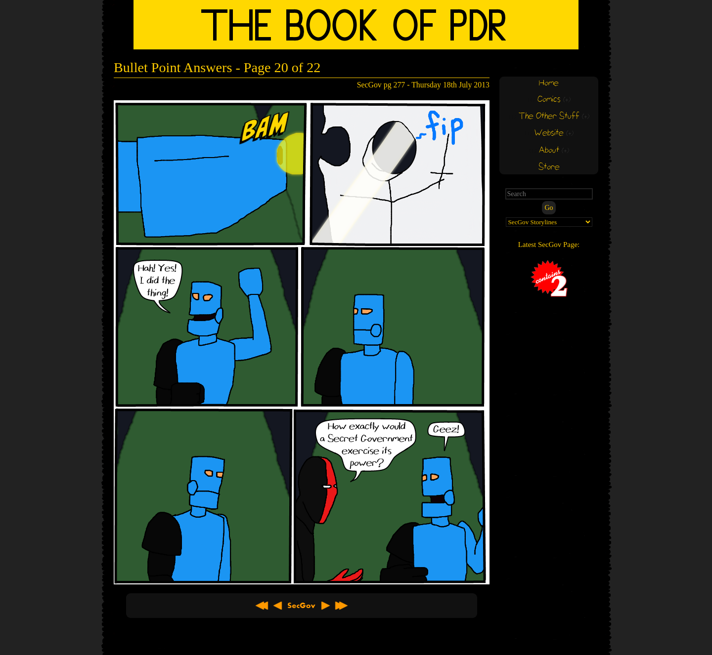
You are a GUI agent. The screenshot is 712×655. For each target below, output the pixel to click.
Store (549, 167)
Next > (325, 606)
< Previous (278, 606)
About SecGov (301, 606)
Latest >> (341, 606)
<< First (262, 606)
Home (549, 83)
